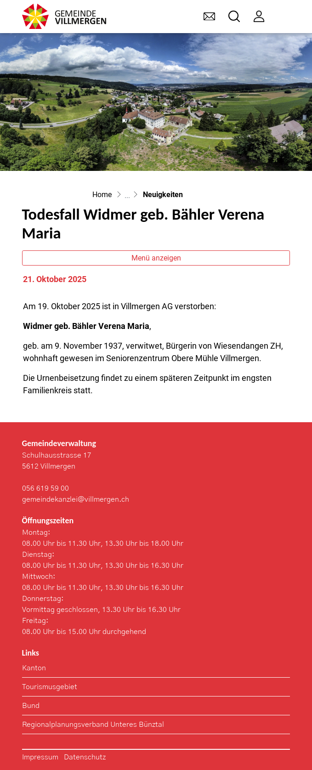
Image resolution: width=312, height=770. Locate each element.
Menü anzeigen (156, 258)
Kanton (34, 668)
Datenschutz (85, 757)
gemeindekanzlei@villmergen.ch (75, 499)
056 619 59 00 (45, 488)
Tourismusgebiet (49, 687)
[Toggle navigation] (284, 16)
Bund (31, 705)
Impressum (40, 757)
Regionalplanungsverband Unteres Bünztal (93, 724)
